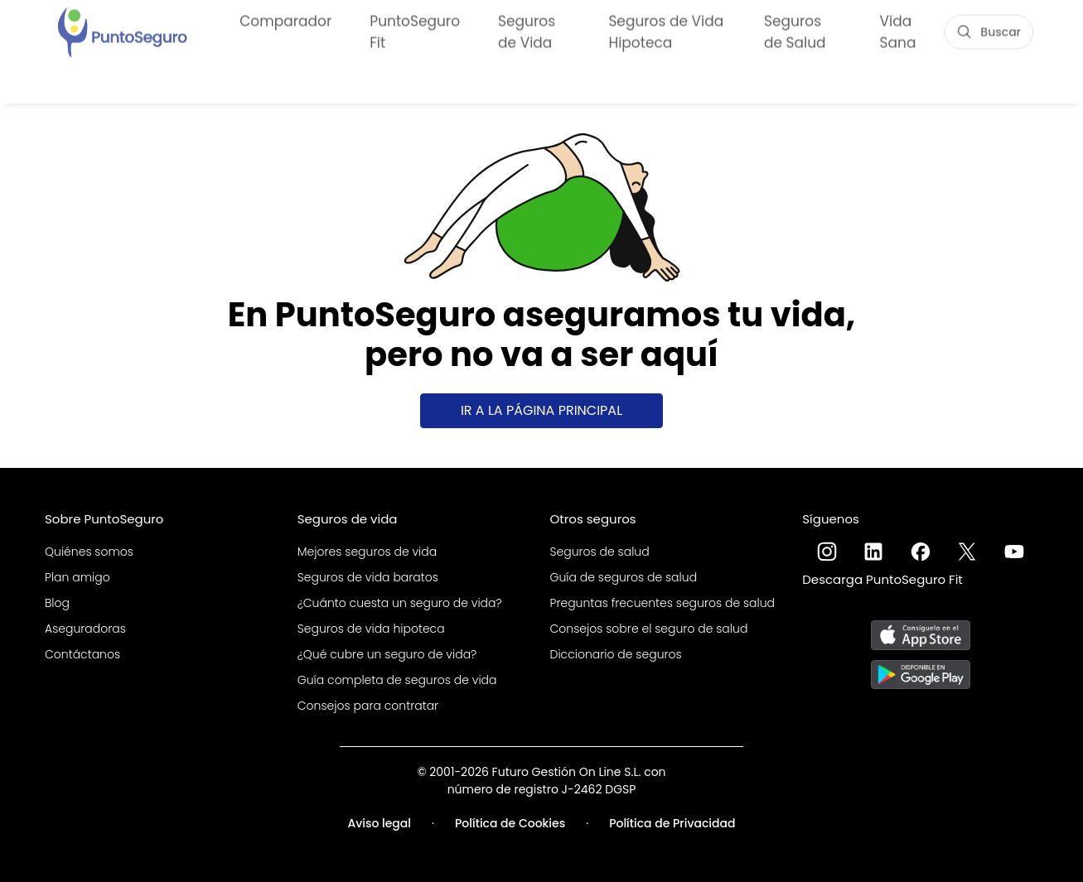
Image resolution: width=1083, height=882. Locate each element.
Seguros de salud (600, 551)
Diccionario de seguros (616, 654)
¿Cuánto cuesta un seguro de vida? (399, 603)
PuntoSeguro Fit (415, 31)
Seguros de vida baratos (367, 577)
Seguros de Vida (526, 31)
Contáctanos (82, 654)
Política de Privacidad (672, 823)
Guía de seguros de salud (624, 577)
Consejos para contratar (367, 705)
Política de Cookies (510, 823)
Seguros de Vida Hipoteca (665, 31)
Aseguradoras (85, 628)
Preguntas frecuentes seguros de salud (663, 603)
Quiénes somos (89, 551)
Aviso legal (379, 823)
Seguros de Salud (795, 31)
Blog (57, 603)
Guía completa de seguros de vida (397, 680)
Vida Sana (898, 31)
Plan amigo (77, 577)
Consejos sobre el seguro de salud (649, 628)
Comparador (285, 21)
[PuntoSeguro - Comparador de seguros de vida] (122, 31)
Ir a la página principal (541, 410)
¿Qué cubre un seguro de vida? (387, 654)
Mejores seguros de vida (367, 551)
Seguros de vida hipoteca (371, 628)
